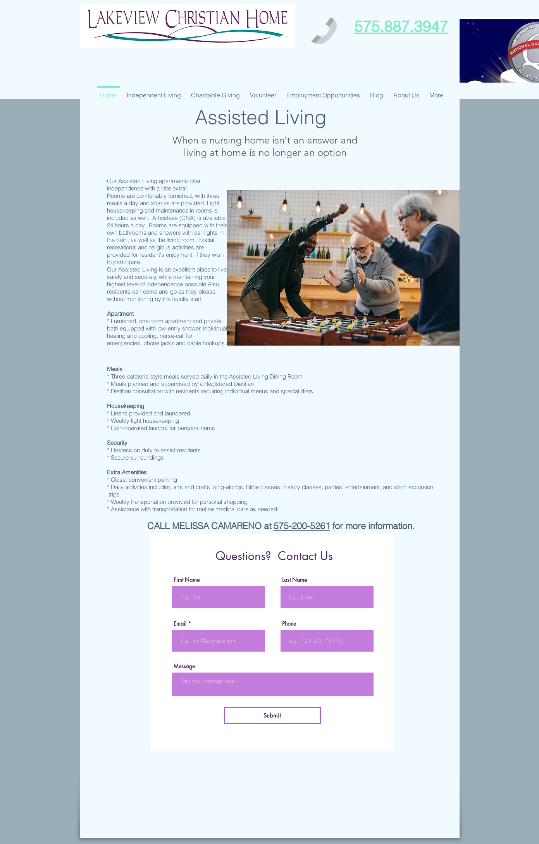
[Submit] (272, 715)
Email (180, 623)
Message (184, 666)
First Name (187, 580)
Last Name (294, 580)
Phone (289, 623)
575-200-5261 (302, 525)
